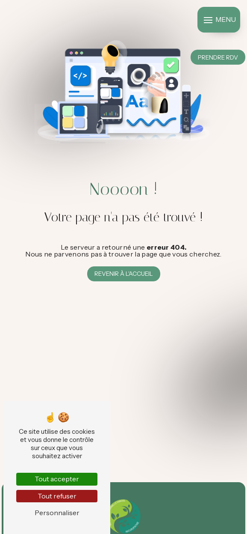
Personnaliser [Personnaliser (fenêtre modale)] (57, 512)
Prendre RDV (218, 57)
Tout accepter (57, 478)
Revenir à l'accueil (123, 273)
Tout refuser (57, 496)
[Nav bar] (218, 20)
